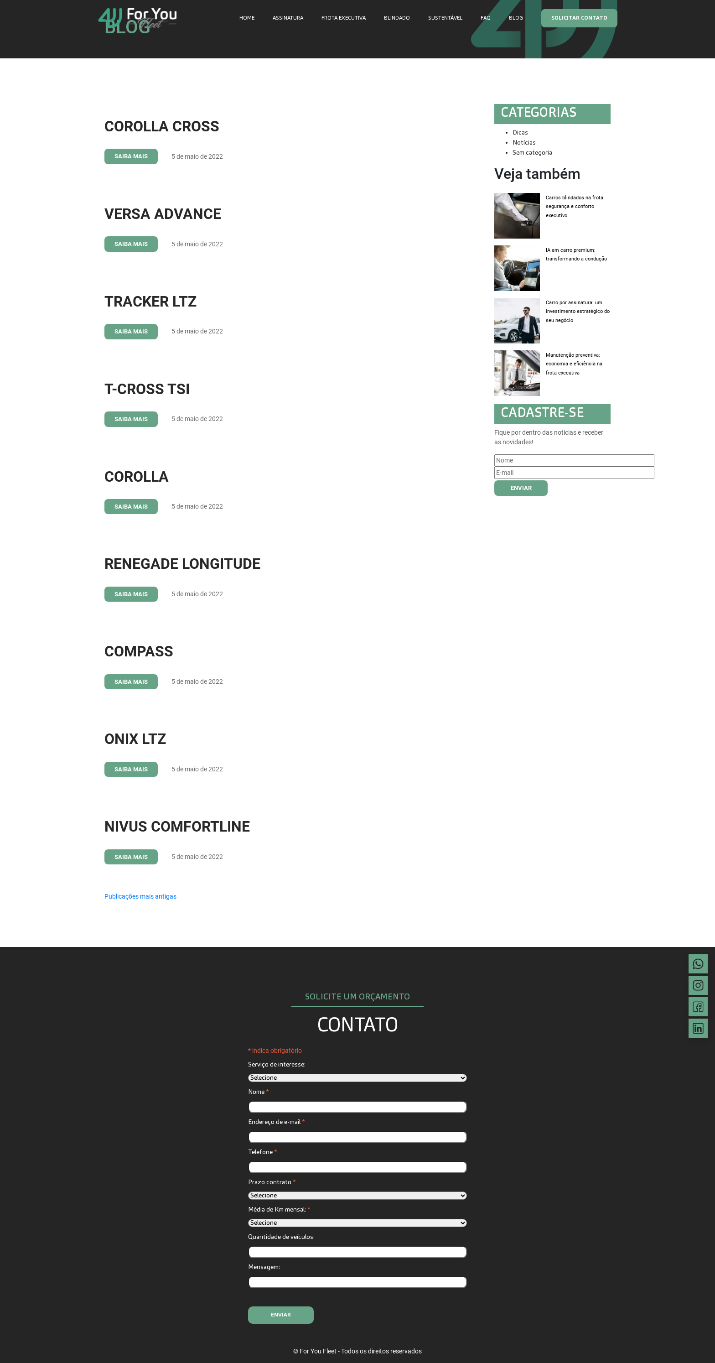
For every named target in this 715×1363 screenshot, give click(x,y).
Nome (258, 1092)
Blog (516, 18)
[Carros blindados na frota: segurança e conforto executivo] (517, 216)
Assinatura (288, 18)
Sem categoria (532, 153)
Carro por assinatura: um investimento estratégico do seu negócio (578, 311)
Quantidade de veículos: (281, 1237)
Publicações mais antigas (140, 896)
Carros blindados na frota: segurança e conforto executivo (575, 206)
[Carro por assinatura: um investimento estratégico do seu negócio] (517, 320)
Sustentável (445, 18)
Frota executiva (343, 18)
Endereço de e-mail (276, 1122)
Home (246, 18)
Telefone (262, 1152)
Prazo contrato (271, 1182)
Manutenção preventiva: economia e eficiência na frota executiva (574, 364)
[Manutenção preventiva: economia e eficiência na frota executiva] (517, 373)
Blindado (397, 18)
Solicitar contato (579, 18)
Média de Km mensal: (279, 1210)
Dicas (520, 133)
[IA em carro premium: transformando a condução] (517, 268)
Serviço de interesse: (277, 1064)
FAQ (486, 18)
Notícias (524, 143)
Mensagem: (264, 1267)
